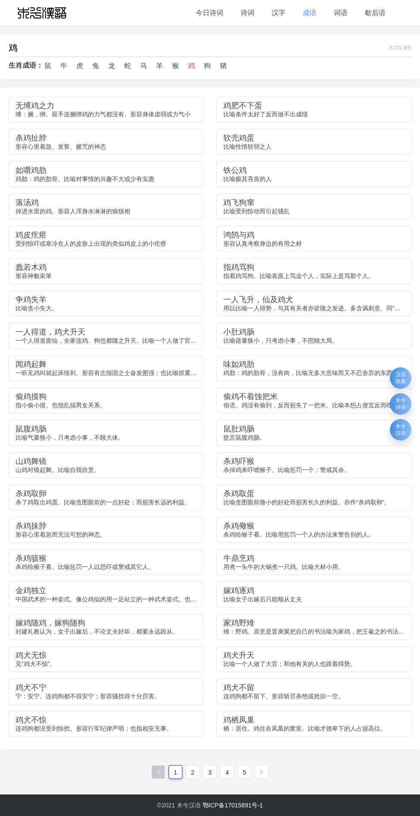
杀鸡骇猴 (31, 558)
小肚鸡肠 (238, 332)
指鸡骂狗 (238, 267)
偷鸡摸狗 (31, 396)
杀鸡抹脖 (31, 526)
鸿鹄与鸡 (238, 235)
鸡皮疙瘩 (31, 235)
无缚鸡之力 (35, 105)
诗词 (247, 12)
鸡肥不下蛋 (242, 105)
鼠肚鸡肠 (238, 429)
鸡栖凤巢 (238, 720)
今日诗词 (209, 12)
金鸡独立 (31, 590)
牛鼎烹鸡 (238, 558)
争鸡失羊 (31, 299)
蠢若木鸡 (31, 267)
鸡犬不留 (238, 687)
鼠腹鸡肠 (31, 429)
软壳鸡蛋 (238, 138)
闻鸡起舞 (31, 364)
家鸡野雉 (238, 623)
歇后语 (375, 12)
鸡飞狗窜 (238, 202)
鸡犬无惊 (31, 655)
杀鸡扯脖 (31, 138)
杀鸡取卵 (31, 493)
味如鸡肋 (238, 364)
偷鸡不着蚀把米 (250, 396)
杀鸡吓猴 (238, 461)
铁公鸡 (235, 170)
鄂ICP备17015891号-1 (233, 805)
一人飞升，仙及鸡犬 (258, 299)
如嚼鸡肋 (31, 170)
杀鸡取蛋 (238, 493)
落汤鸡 (27, 202)
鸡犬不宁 (31, 687)
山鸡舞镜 (31, 461)
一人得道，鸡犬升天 (50, 332)
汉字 (278, 12)
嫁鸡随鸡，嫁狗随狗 (50, 623)
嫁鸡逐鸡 (238, 590)
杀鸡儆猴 (238, 526)
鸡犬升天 (238, 655)
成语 (310, 12)
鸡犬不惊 (31, 720)
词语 (341, 12)
